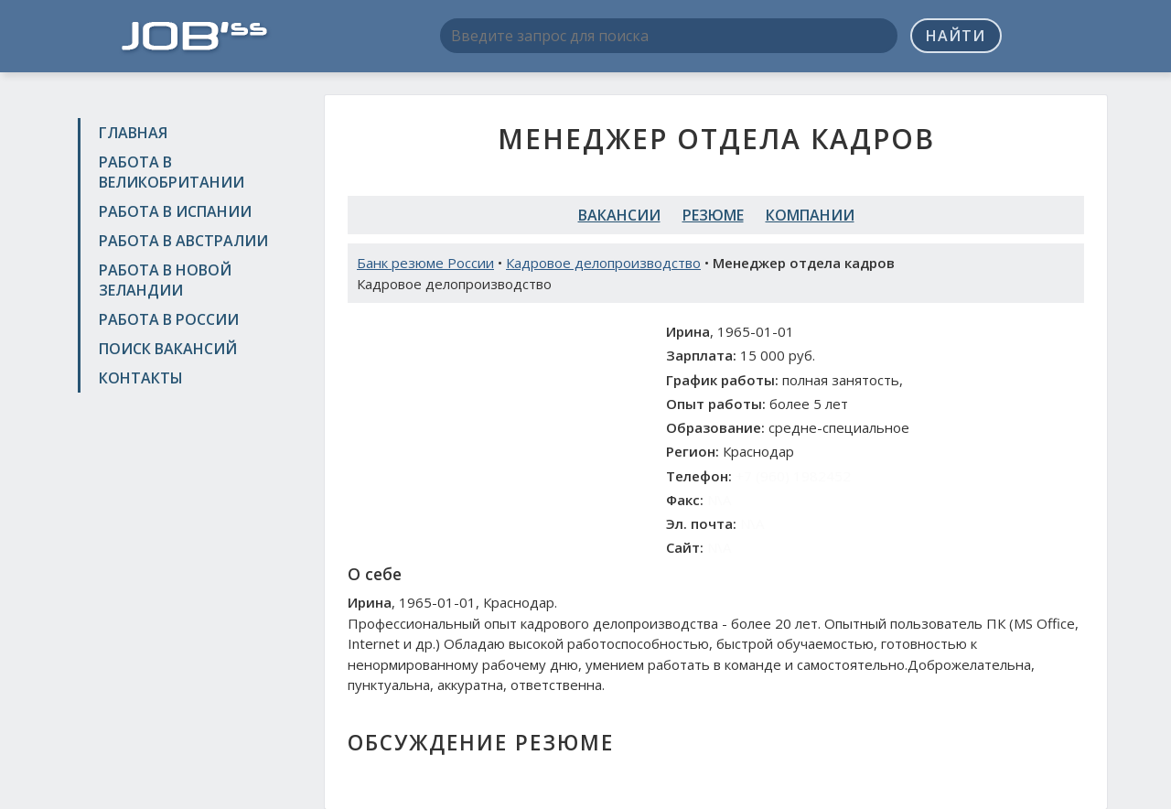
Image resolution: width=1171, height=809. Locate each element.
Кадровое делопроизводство (603, 262)
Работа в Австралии (183, 241)
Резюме (713, 215)
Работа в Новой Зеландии (165, 280)
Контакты (141, 378)
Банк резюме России (425, 262)
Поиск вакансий (168, 349)
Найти (955, 36)
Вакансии (619, 215)
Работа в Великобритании (171, 172)
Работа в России (169, 319)
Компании (810, 215)
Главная (133, 133)
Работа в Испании (175, 211)
